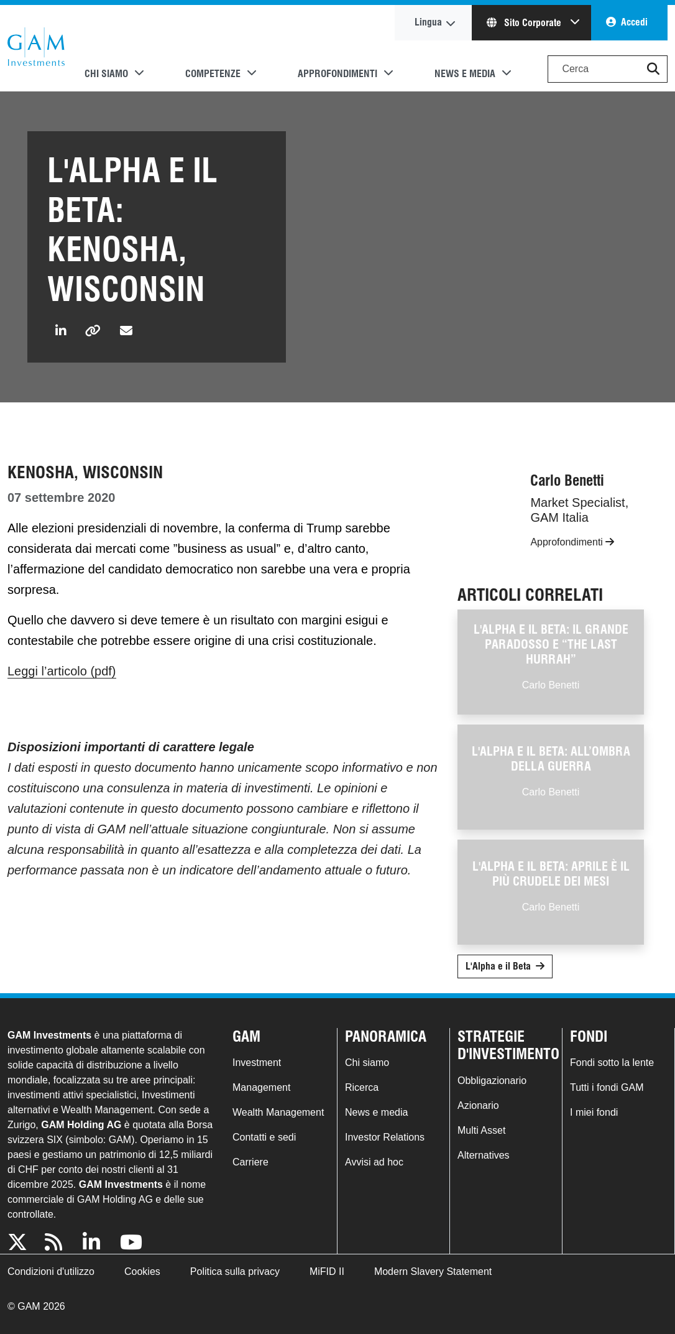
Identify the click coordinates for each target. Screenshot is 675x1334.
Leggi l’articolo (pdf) (61, 671)
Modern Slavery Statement (433, 1271)
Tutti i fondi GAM (607, 1087)
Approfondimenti (572, 542)
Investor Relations (385, 1137)
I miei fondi (594, 1112)
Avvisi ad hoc (374, 1162)
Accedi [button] (634, 22)
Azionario (478, 1105)
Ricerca (362, 1087)
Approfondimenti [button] (337, 74)
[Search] (608, 69)
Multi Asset (481, 1130)
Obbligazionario (491, 1080)
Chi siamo (367, 1062)
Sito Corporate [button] (525, 23)
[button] (653, 69)
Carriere (250, 1162)
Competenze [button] (213, 74)
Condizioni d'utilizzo (50, 1271)
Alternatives (483, 1155)
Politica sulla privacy (235, 1271)
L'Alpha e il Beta (498, 966)
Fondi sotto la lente (612, 1062)
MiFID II (327, 1271)
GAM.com (36, 48)
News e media (376, 1112)
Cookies (142, 1271)
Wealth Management (278, 1112)
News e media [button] (464, 74)
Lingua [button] (428, 22)
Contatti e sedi (264, 1137)
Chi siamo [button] (106, 74)
